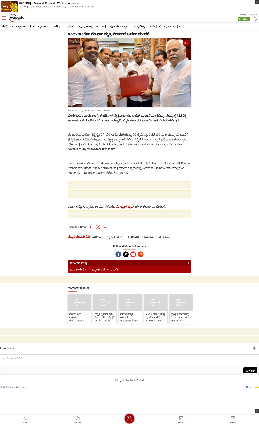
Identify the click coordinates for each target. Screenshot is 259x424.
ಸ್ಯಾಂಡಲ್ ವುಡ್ (25, 26)
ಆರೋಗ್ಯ (101, 26)
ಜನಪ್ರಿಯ (57, 26)
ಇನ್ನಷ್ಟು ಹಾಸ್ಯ (85, 26)
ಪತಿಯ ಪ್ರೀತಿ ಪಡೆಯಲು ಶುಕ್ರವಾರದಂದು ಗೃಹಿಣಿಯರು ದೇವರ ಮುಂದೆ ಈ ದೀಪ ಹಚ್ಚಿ (79, 317)
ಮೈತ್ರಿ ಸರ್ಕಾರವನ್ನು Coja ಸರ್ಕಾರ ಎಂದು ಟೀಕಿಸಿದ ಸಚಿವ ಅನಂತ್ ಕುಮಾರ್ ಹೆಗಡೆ (181, 317)
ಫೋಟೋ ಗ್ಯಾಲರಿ (120, 26)
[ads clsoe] (257, 411)
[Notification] (254, 18)
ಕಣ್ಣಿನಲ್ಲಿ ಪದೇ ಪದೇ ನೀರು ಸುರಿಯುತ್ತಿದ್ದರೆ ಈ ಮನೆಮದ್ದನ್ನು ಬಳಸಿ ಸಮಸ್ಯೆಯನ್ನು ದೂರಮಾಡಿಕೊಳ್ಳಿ (104, 317)
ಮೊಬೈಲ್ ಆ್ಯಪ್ (125, 206)
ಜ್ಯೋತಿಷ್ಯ (139, 26)
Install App (244, 19)
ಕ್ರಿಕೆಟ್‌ (70, 26)
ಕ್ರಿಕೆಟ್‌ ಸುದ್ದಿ (133, 236)
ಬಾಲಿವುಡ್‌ (154, 26)
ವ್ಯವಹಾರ (43, 26)
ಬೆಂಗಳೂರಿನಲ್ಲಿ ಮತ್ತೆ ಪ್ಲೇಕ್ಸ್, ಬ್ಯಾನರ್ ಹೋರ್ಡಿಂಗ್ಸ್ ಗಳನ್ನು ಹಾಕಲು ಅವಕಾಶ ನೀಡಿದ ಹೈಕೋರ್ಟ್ (155, 317)
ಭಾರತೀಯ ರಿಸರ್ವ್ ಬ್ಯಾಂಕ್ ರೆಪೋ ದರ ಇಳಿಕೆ (94, 269)
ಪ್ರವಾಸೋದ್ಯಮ (173, 26)
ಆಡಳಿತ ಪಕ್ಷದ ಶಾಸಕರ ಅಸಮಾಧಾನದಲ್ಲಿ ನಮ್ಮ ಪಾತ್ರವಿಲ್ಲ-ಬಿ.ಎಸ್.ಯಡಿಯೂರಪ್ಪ (130, 317)
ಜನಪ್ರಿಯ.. (164, 236)
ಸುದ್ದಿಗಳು (7, 26)
